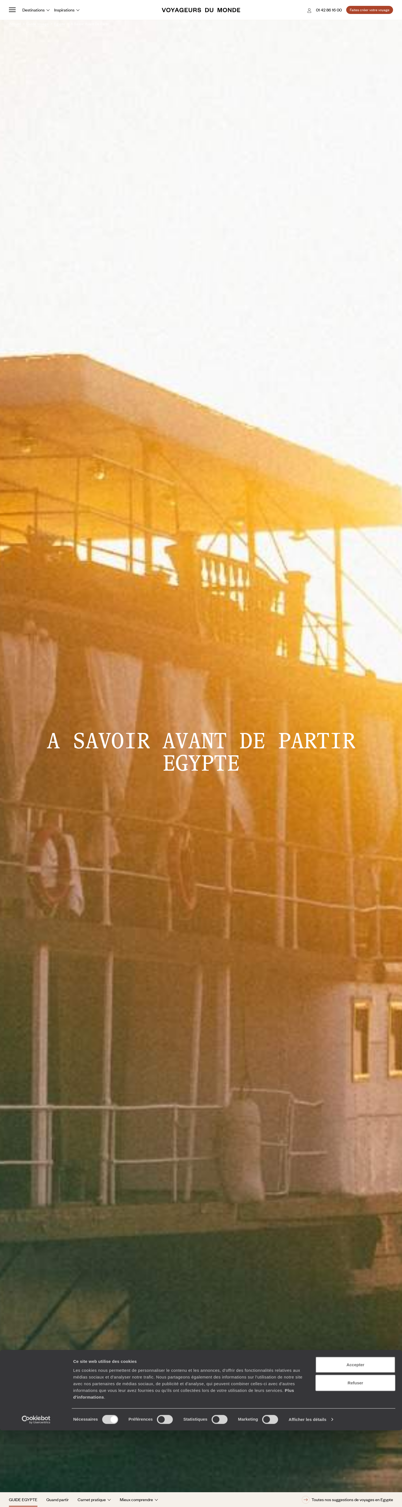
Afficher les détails (307, 1496)
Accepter (355, 1441)
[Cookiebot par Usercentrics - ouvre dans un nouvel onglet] (36, 1496)
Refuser (355, 1459)
